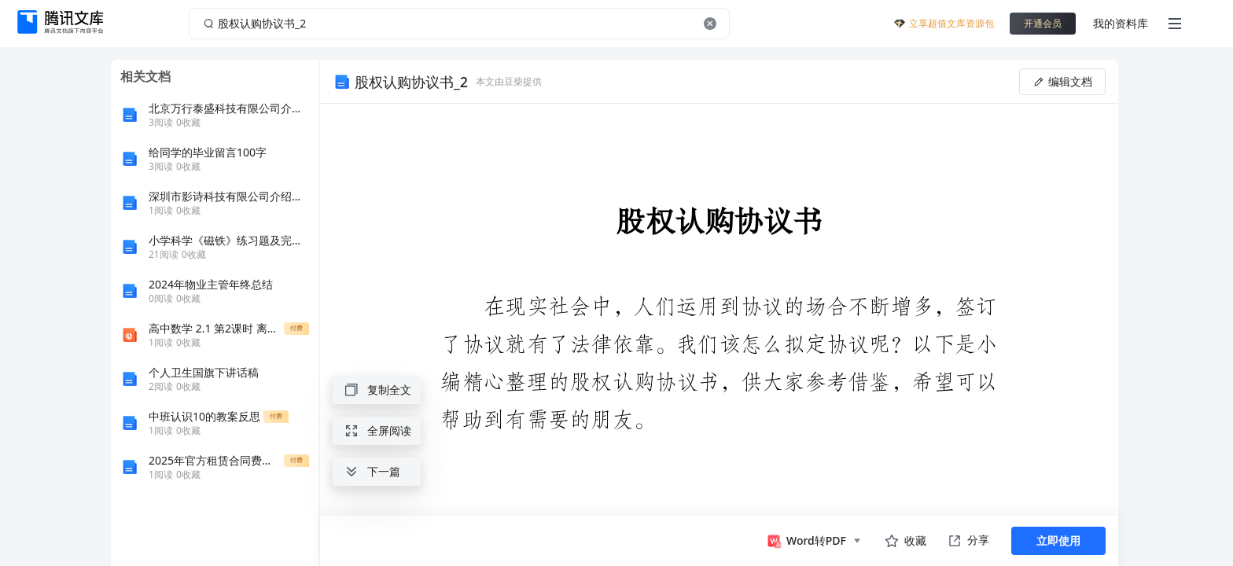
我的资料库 (1120, 23)
